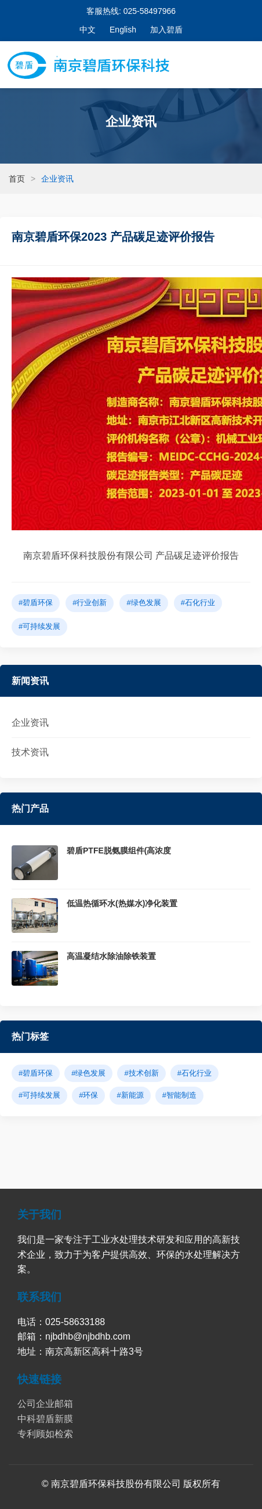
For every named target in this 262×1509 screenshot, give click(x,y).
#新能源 (130, 1095)
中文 (87, 29)
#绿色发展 (143, 602)
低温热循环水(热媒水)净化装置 (122, 903)
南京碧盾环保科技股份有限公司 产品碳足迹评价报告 (131, 555)
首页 (17, 178)
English (123, 29)
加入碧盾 (166, 29)
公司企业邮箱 (45, 1404)
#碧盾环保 (36, 602)
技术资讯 (30, 752)
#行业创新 (89, 602)
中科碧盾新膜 (45, 1419)
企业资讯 (30, 723)
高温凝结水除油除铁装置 (111, 956)
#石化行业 (198, 602)
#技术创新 (141, 1073)
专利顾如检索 (45, 1434)
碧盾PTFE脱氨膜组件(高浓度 (119, 850)
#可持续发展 (39, 626)
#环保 (88, 1095)
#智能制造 (179, 1095)
